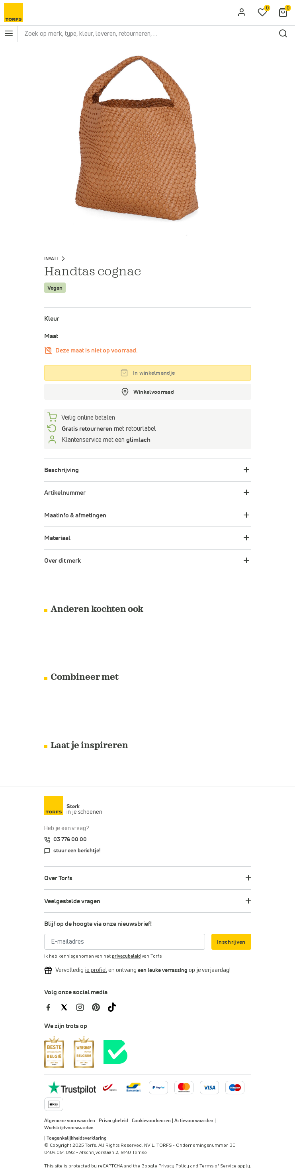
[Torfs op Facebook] (52, 1007)
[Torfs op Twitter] (68, 1007)
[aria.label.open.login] (242, 13)
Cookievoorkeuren (151, 1121)
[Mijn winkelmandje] (283, 13)
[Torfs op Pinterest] (100, 1007)
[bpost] (109, 1087)
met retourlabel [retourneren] (108, 429)
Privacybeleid (113, 1121)
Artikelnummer (65, 493)
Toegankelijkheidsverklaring (77, 1138)
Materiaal (57, 538)
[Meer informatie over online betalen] (134, 1087)
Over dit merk (62, 560)
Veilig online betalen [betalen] (87, 417)
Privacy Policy (173, 1166)
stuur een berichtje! (77, 851)
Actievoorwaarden (193, 1121)
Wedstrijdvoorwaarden (69, 1128)
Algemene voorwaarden (69, 1121)
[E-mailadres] (124, 942)
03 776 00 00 (70, 839)
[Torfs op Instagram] (84, 1007)
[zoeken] (283, 34)
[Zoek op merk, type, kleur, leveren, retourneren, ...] (146, 34)
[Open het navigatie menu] (9, 34)
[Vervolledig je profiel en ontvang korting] (96, 970)
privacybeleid (126, 956)
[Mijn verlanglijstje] (262, 13)
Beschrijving (61, 470)
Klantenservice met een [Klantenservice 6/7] (105, 440)
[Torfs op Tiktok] (115, 1007)
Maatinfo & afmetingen (75, 515)
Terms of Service (217, 1166)
